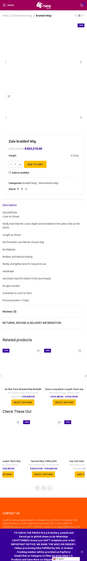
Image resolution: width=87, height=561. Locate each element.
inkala (71, 541)
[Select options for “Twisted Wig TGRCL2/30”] (43, 474)
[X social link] (22, 189)
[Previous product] (76, 15)
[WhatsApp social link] (26, 189)
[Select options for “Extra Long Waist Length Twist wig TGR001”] (64, 402)
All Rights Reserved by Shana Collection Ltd (33, 541)
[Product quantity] (15, 164)
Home (6, 15)
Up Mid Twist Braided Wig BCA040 (23, 389)
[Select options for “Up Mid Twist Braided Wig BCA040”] (22, 402)
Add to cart (35, 164)
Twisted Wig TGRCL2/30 (43, 461)
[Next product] (82, 15)
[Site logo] (43, 5)
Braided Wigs (44, 15)
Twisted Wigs (73, 393)
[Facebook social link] (18, 189)
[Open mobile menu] (8, 5)
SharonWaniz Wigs (22, 15)
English (58, 559)
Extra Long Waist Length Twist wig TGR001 (64, 390)
